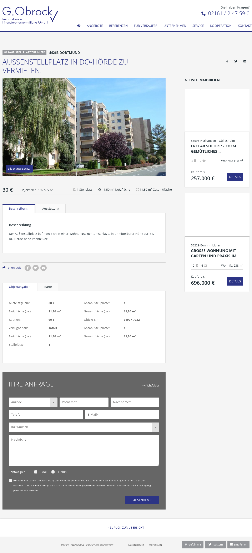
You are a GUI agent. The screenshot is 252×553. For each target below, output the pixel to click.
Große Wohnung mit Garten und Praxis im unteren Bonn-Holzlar (216, 253)
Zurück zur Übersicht (126, 527)
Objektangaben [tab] (19, 287)
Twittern (215, 544)
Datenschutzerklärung (42, 480)
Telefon (61, 472)
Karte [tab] (48, 287)
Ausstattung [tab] (50, 208)
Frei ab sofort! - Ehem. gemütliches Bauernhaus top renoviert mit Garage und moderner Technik (215, 148)
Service (198, 26)
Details (235, 177)
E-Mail (43, 472)
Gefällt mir (192, 544)
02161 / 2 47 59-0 (225, 13)
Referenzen (118, 26)
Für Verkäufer (145, 26)
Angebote (95, 26)
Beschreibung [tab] (18, 208)
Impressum (155, 545)
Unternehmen (174, 26)
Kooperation (221, 26)
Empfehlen (238, 544)
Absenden (141, 500)
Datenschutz (136, 545)
